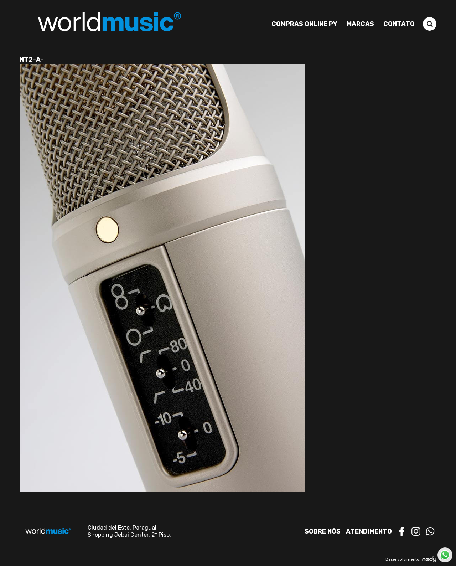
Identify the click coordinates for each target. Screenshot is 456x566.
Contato (399, 24)
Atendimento (369, 531)
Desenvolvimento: (410, 559)
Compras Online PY (304, 24)
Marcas (360, 24)
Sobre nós (323, 531)
